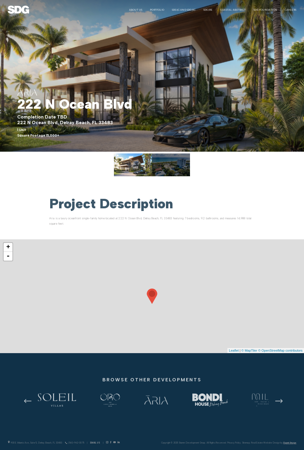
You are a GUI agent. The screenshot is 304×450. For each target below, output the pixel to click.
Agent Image (289, 442)
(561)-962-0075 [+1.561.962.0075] (74, 442)
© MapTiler (249, 350)
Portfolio (157, 9)
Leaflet (234, 350)
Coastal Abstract (233, 9)
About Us (135, 9)
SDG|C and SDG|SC (184, 9)
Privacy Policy (234, 442)
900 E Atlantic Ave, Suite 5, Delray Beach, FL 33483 (35, 442)
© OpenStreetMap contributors (280, 350)
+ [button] (8, 247)
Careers (290, 9)
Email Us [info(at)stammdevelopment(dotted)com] (95, 442)
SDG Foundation (265, 9)
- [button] (8, 256)
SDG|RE (208, 9)
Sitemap (246, 442)
